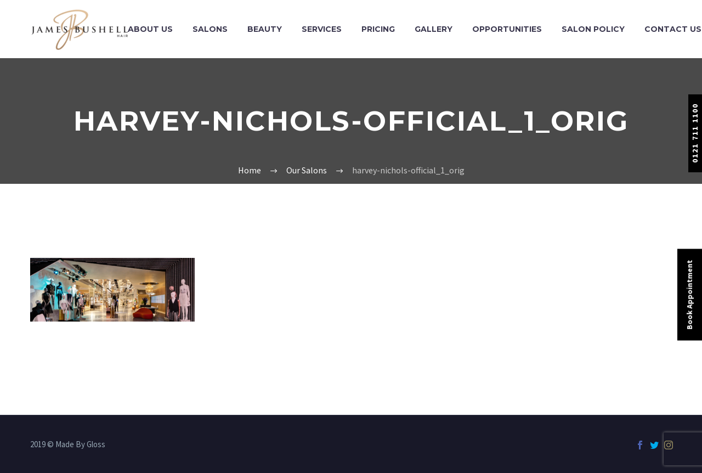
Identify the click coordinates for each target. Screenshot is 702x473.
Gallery (433, 29)
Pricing (378, 29)
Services (322, 29)
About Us (150, 29)
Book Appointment (689, 295)
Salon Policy (593, 29)
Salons (210, 29)
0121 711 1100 (695, 133)
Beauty (264, 29)
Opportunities (507, 29)
